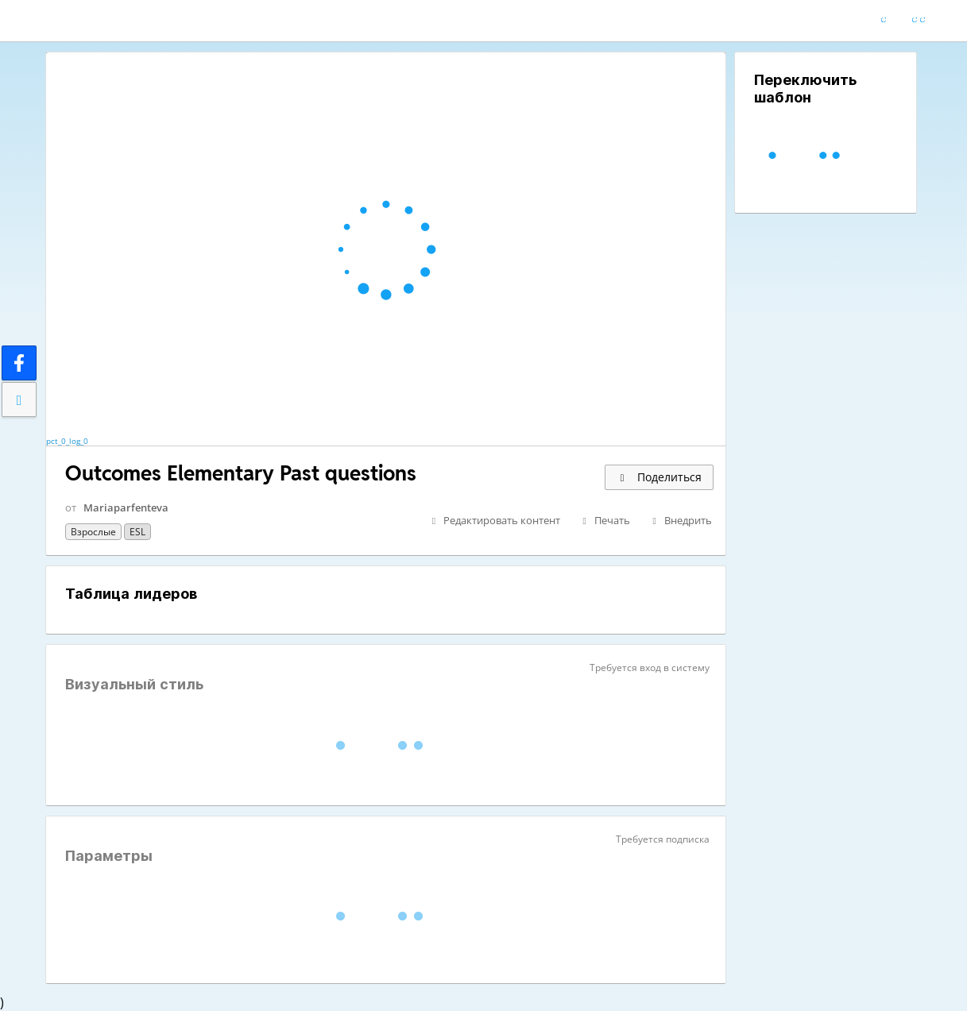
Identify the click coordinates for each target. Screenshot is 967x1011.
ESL (137, 531)
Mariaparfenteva (125, 507)
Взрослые (93, 531)
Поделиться (659, 476)
